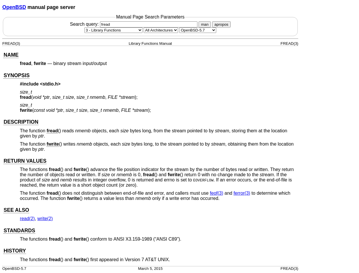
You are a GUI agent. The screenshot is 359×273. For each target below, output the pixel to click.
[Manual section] (113, 30)
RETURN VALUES (24, 161)
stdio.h (50, 83)
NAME (10, 55)
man (204, 24)
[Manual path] (197, 30)
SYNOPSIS (16, 75)
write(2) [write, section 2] (45, 218)
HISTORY (14, 251)
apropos (221, 24)
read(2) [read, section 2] (27, 218)
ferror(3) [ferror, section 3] (242, 193)
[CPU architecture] (161, 30)
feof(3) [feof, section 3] (216, 193)
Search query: (134, 24)
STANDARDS (19, 230)
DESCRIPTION (20, 122)
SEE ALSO (16, 210)
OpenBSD (14, 7)
